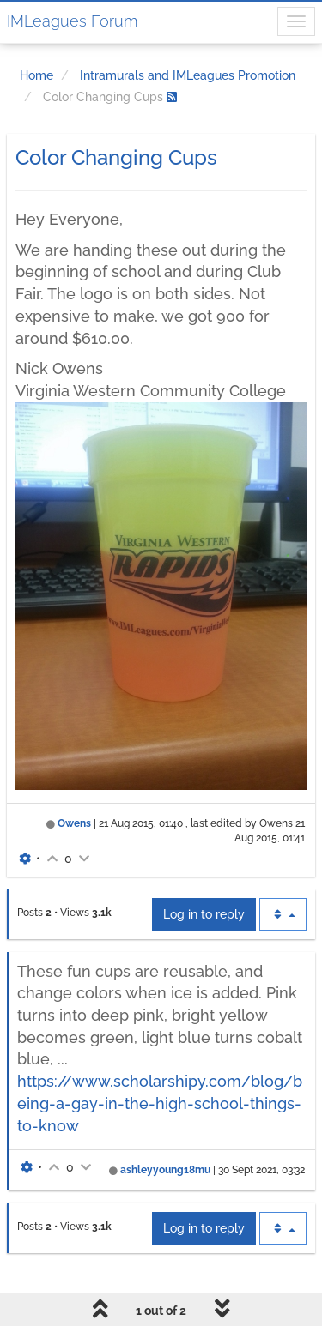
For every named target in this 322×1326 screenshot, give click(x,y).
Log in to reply (204, 914)
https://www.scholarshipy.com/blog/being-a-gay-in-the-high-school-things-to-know (159, 1103)
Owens (74, 823)
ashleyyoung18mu (165, 1170)
